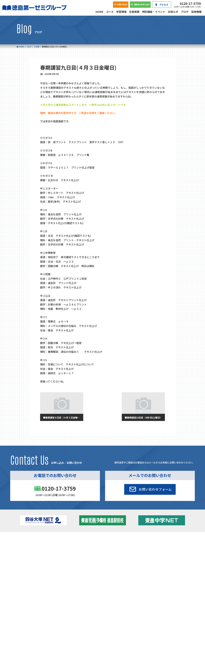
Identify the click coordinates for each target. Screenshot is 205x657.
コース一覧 (25, 538)
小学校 (27, 542)
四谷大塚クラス (33, 555)
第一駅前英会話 (112, 554)
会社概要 (85, 566)
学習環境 (55, 566)
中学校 (67, 542)
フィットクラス (33, 547)
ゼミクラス (31, 551)
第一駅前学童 (111, 550)
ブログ (156, 550)
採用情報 (146, 566)
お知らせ (157, 546)
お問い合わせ (179, 566)
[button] (150, 489)
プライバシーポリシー (179, 585)
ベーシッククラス (34, 559)
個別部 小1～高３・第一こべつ (119, 546)
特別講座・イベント (162, 542)
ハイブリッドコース (76, 551)
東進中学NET (74, 555)
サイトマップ (163, 585)
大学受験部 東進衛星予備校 (119, 542)
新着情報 (153, 538)
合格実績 (24, 566)
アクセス (116, 566)
